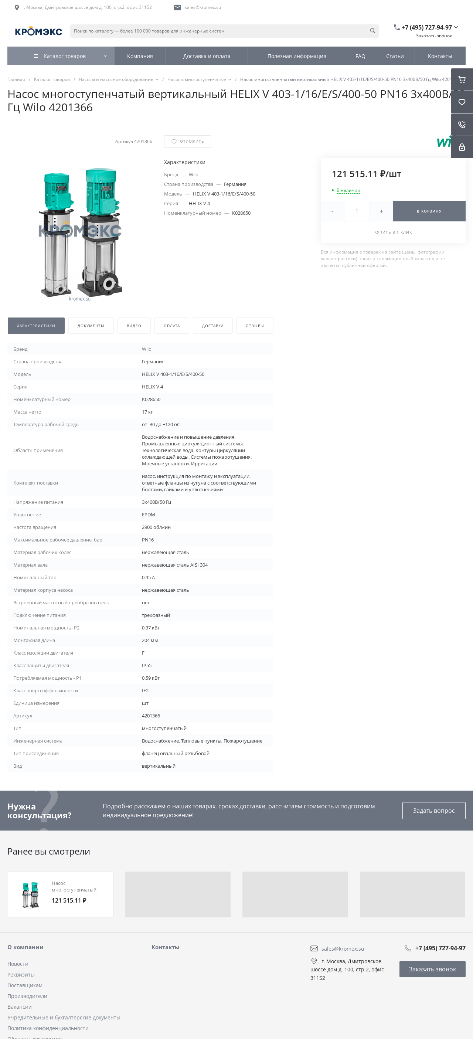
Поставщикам (24, 985)
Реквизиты (21, 974)
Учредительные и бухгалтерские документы (63, 1017)
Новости (17, 963)
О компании (25, 947)
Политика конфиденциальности (48, 1028)
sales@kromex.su (203, 7)
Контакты (166, 947)
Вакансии (19, 1006)
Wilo (193, 174)
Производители (27, 995)
